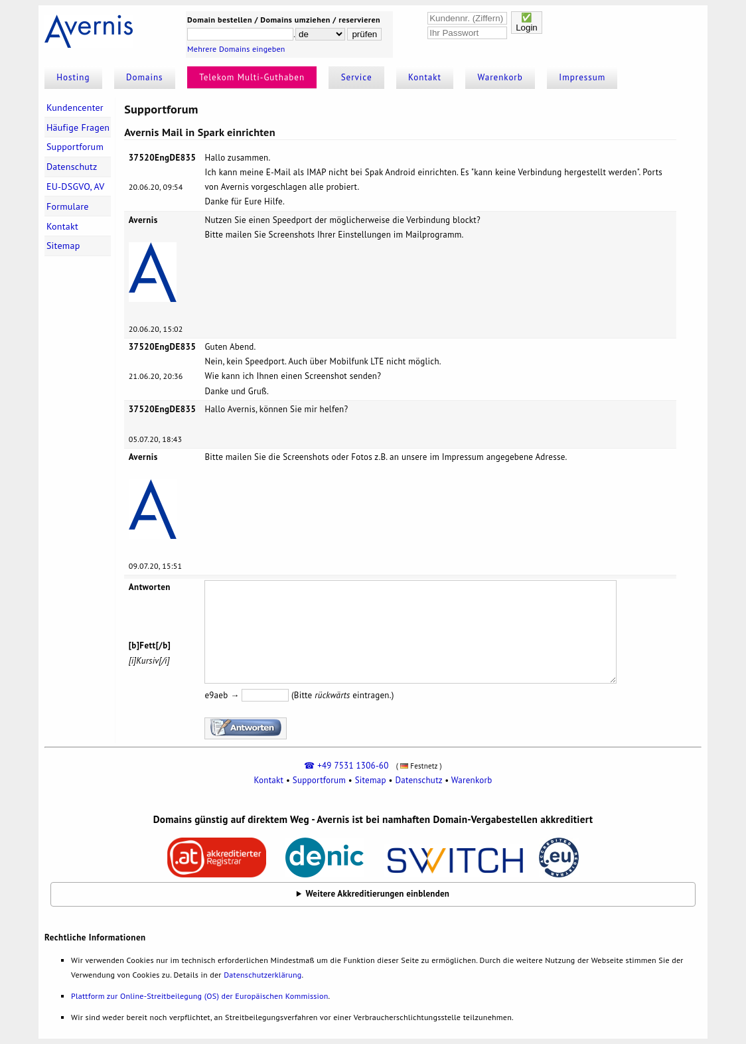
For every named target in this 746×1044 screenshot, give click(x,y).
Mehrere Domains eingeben (236, 49)
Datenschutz (72, 167)
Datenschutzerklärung (262, 975)
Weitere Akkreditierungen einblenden (378, 893)
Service (356, 77)
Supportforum (75, 147)
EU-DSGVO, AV (75, 186)
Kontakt (424, 77)
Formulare (67, 206)
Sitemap (63, 246)
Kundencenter (75, 107)
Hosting (73, 77)
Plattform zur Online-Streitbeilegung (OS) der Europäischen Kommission (199, 996)
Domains (144, 77)
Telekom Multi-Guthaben (252, 77)
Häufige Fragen (78, 127)
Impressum (582, 77)
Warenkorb (500, 77)
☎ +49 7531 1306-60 (346, 765)
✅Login (527, 23)
